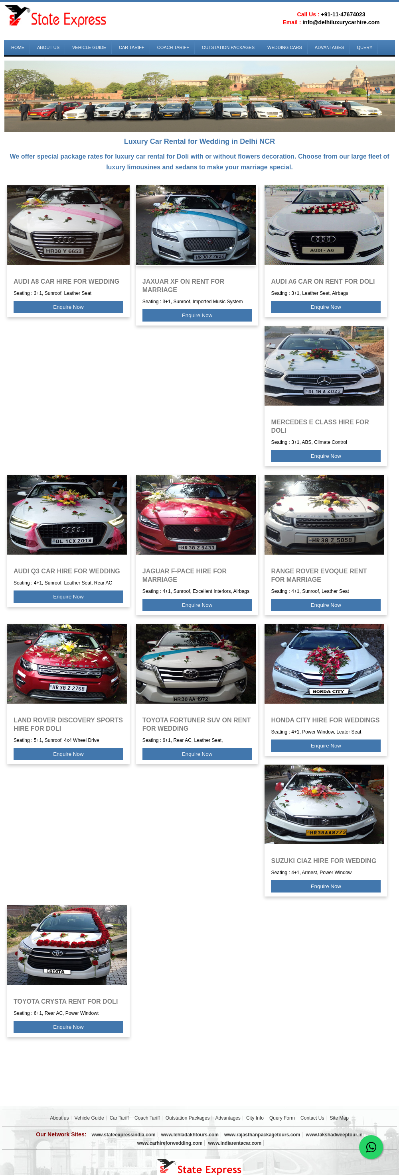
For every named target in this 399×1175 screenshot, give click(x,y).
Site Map (339, 1118)
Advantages (329, 47)
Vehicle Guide (89, 47)
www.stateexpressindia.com (123, 1135)
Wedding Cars (284, 47)
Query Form (282, 1118)
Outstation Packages (228, 47)
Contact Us (312, 1118)
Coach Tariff (173, 47)
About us (48, 47)
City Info (255, 1118)
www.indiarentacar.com (235, 1143)
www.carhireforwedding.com (170, 1143)
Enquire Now (68, 307)
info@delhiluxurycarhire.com (340, 22)
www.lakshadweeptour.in (334, 1135)
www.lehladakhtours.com (190, 1135)
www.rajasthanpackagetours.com (262, 1135)
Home (17, 47)
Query (364, 47)
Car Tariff (131, 47)
